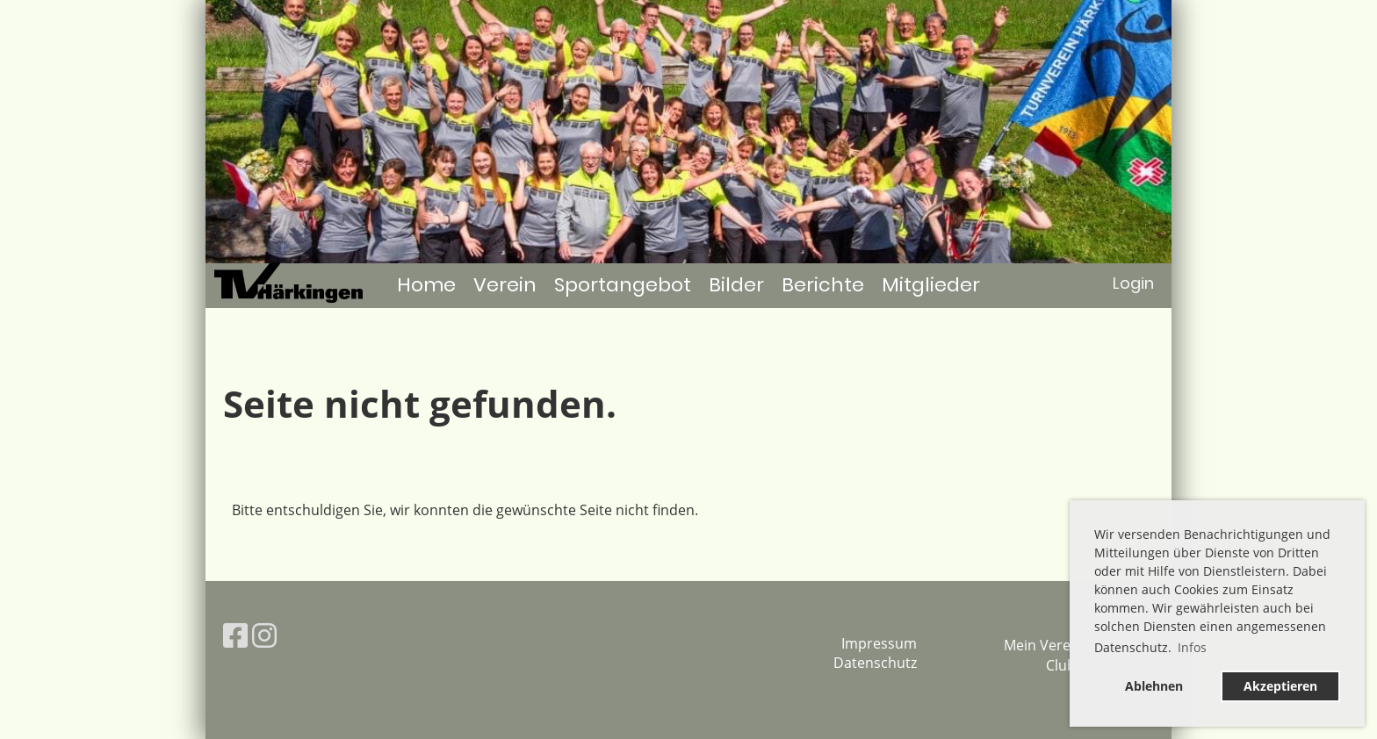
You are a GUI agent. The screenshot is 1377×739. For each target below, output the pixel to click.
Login (1133, 283)
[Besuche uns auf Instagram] (264, 635)
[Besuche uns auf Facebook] (235, 635)
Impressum (879, 643)
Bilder (736, 284)
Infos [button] (1192, 647)
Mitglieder (931, 284)
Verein (505, 284)
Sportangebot (622, 284)
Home (426, 284)
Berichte (823, 284)
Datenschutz (875, 662)
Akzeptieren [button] (1280, 686)
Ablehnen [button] (1154, 686)
